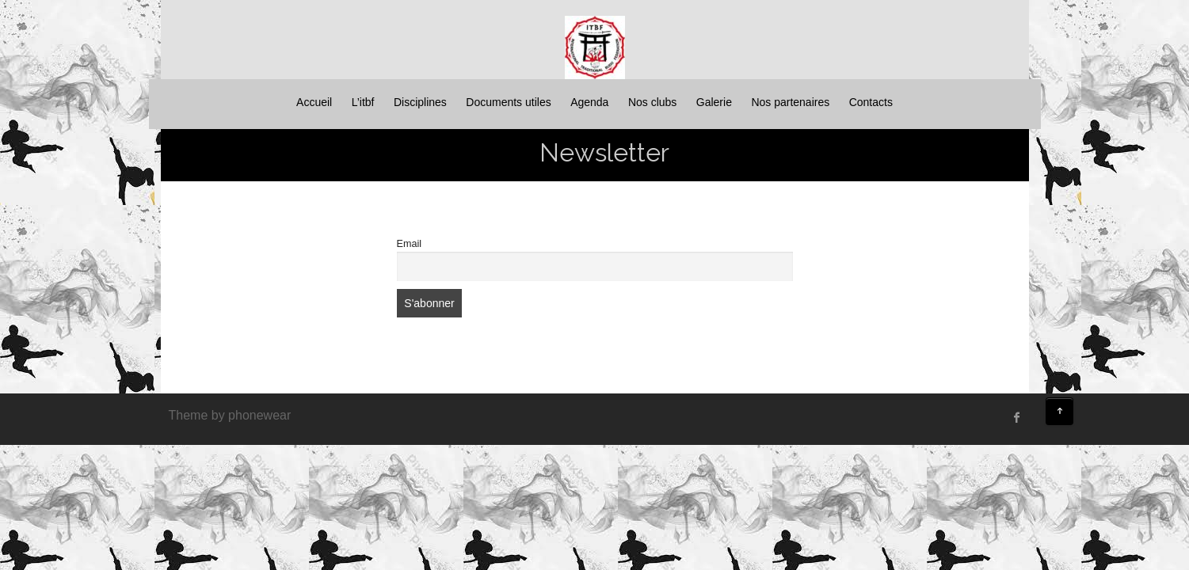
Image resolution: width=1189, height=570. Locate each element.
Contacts (871, 102)
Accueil (314, 102)
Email (409, 243)
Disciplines (420, 102)
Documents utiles (508, 102)
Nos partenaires (790, 102)
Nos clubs (652, 102)
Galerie (714, 102)
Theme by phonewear (230, 415)
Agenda (589, 102)
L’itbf (363, 102)
